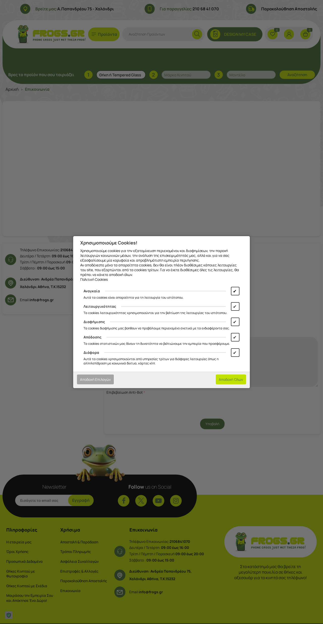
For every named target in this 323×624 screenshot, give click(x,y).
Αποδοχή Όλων (231, 379)
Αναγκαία (92, 291)
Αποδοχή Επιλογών (95, 379)
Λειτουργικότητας (100, 306)
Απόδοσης (92, 337)
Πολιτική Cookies (94, 279)
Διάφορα (91, 352)
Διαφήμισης (94, 321)
